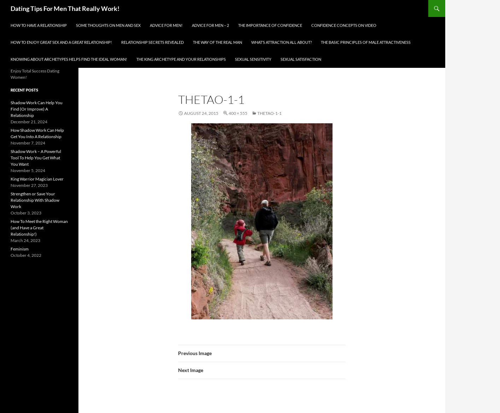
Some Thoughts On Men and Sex (108, 25)
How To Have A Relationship (39, 25)
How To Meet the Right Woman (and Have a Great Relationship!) (39, 228)
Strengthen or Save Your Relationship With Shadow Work (35, 200)
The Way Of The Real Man (217, 42)
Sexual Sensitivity (253, 59)
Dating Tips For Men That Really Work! (65, 8)
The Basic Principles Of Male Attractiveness (366, 42)
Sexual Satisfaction (301, 59)
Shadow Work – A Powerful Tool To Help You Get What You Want (36, 158)
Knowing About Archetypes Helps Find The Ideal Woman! (69, 59)
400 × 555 (238, 113)
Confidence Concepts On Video (343, 25)
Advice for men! (166, 25)
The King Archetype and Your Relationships (181, 59)
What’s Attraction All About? (281, 42)
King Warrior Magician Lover (37, 179)
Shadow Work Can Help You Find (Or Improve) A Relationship (37, 109)
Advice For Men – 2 (210, 25)
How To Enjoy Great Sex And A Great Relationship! (61, 42)
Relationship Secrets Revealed (152, 42)
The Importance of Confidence (270, 25)
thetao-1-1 (269, 113)
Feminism (20, 249)
